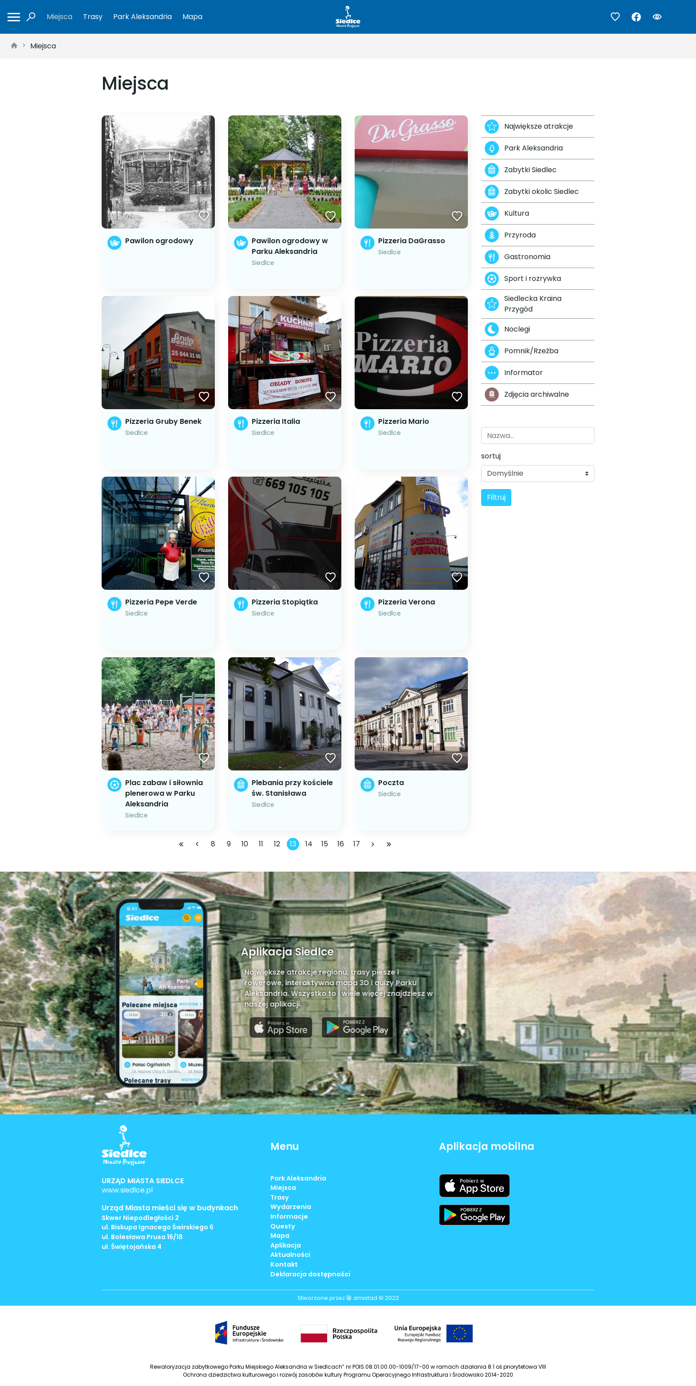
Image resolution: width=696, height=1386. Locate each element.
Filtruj (496, 497)
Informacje (289, 1216)
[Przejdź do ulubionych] (615, 17)
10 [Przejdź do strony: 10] (244, 844)
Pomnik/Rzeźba (521, 351)
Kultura (507, 213)
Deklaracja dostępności (310, 1274)
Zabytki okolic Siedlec (532, 192)
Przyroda (510, 235)
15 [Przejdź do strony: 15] (324, 844)
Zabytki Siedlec (521, 170)
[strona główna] (14, 46)
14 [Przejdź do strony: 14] (308, 844)
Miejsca (59, 17)
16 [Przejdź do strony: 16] (340, 844)
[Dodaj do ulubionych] (204, 217)
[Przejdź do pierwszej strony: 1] (181, 844)
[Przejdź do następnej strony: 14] (373, 844)
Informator (514, 373)
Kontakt (284, 1264)
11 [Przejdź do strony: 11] (261, 844)
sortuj (491, 456)
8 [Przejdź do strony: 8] (213, 844)
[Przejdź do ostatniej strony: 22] (389, 844)
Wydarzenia (290, 1206)
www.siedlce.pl (127, 1190)
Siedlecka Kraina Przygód (523, 303)
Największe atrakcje (529, 126)
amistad (361, 1298)
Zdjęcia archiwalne (527, 394)
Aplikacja (285, 1245)
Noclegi (507, 329)
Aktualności (290, 1254)
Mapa (192, 17)
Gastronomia (517, 257)
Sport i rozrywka (523, 279)
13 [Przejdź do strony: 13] (293, 844)
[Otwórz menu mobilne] (13, 17)
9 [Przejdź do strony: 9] (229, 844)
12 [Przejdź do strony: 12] (277, 844)
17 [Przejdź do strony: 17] (356, 844)
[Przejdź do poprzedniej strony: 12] (197, 844)
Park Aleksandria (142, 17)
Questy (282, 1226)
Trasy (93, 17)
